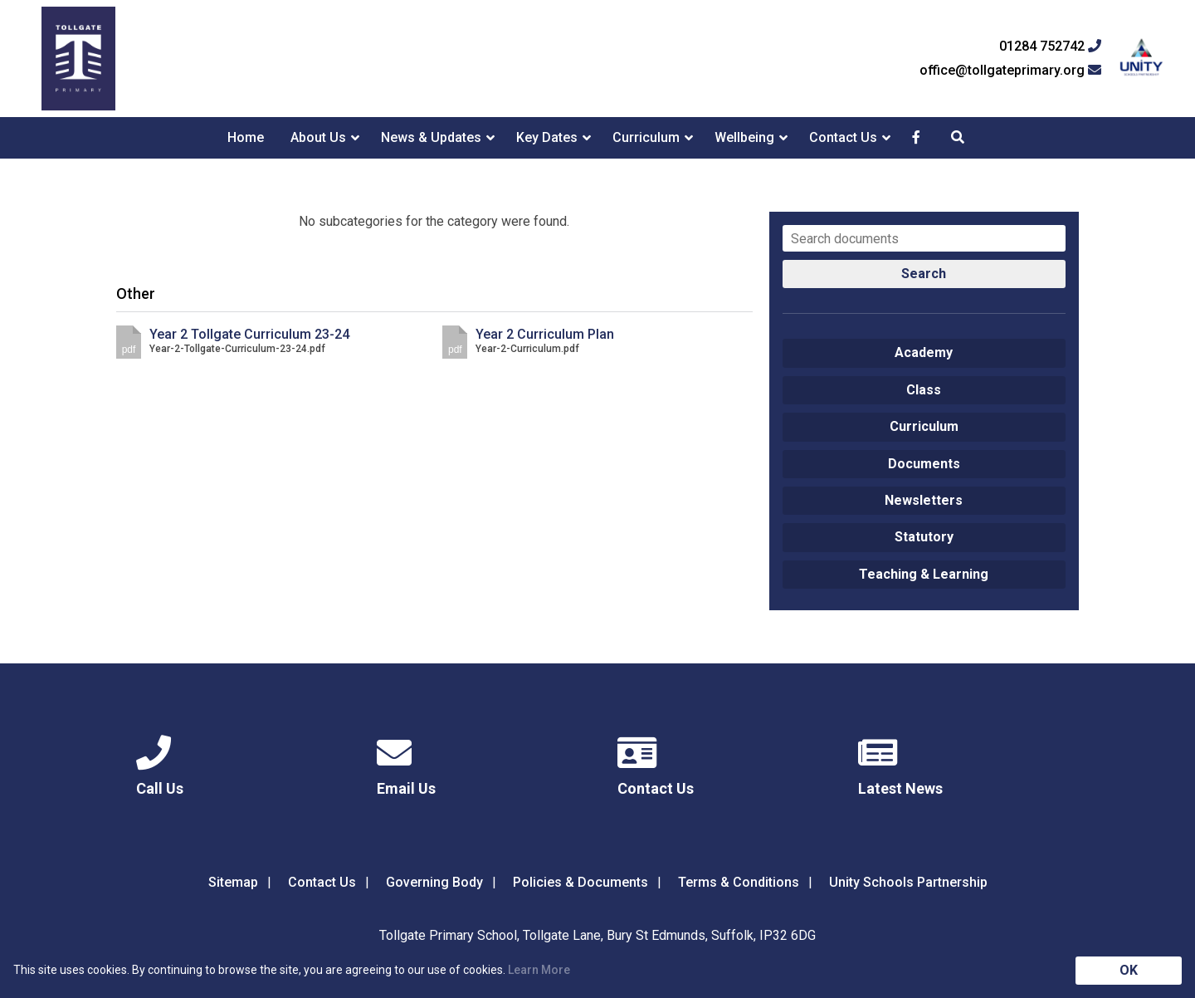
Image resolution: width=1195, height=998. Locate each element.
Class (923, 390)
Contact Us (843, 137)
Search (923, 273)
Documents (924, 464)
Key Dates (547, 137)
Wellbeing (744, 137)
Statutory (924, 537)
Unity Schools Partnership (908, 882)
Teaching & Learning (923, 574)
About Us (318, 137)
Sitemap (233, 882)
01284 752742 (1050, 46)
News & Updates (431, 137)
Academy (924, 352)
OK (1128, 970)
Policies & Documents (580, 882)
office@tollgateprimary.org (1010, 70)
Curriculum (646, 137)
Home (245, 137)
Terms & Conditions (738, 882)
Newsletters (924, 500)
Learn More (539, 969)
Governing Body (434, 882)
